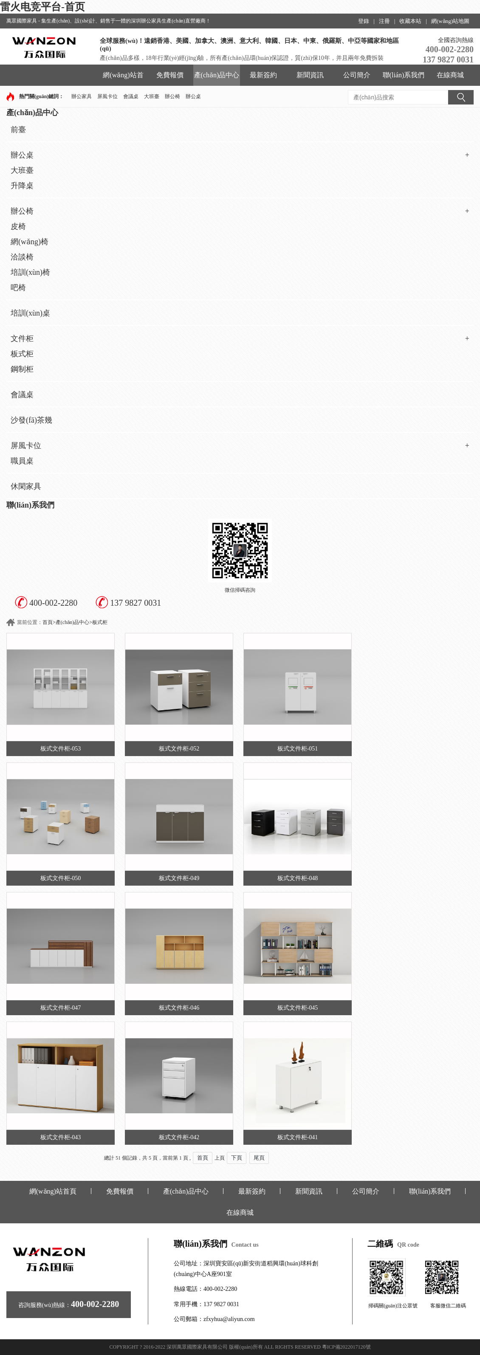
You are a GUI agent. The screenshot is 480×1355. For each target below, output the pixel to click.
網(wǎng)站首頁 (123, 78)
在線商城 (450, 75)
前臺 (18, 129)
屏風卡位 (107, 96)
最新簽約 (263, 75)
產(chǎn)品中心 (217, 75)
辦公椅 (172, 96)
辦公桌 (193, 96)
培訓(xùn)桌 (30, 313)
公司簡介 (356, 75)
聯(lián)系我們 (404, 75)
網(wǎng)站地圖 (450, 21)
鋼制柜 (22, 369)
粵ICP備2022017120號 (346, 1347)
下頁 (236, 1158)
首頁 (47, 622)
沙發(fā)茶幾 (31, 420)
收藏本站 (410, 21)
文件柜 (240, 338)
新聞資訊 (310, 75)
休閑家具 (26, 486)
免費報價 (170, 75)
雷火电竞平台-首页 (42, 6)
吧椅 (18, 287)
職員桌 (22, 461)
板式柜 (22, 354)
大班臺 (151, 96)
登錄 (363, 21)
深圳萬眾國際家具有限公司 (197, 1347)
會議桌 (130, 96)
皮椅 (18, 226)
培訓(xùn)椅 (30, 272)
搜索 (461, 97)
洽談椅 (22, 257)
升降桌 (22, 185)
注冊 (384, 21)
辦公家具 (81, 96)
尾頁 (259, 1158)
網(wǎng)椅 (29, 241)
